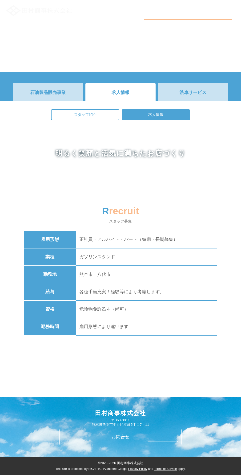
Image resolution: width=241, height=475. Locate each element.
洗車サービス (193, 92)
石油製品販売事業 (48, 92)
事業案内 (195, 8)
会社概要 (154, 8)
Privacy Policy (137, 469)
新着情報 (174, 8)
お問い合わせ (218, 8)
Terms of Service (165, 469)
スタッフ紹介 (85, 115)
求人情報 (120, 92)
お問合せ (120, 436)
